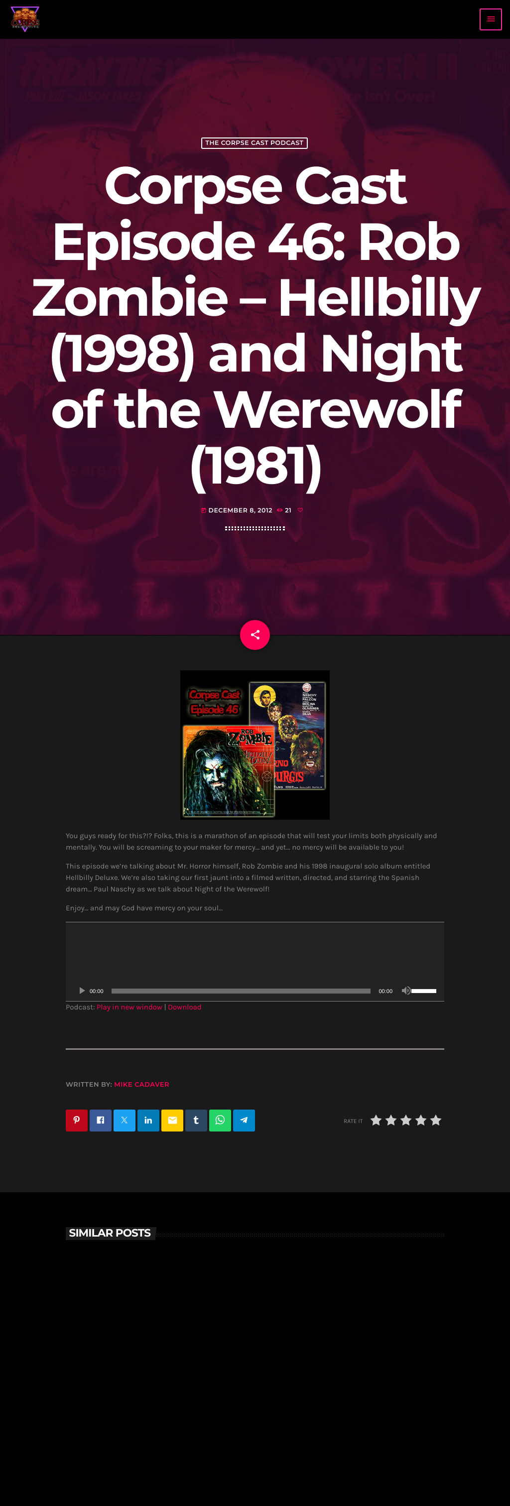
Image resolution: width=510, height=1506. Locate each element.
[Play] (82, 991)
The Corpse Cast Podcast (254, 143)
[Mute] (406, 991)
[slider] (241, 991)
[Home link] (25, 19)
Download (185, 1007)
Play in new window (129, 1007)
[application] (255, 962)
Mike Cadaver (141, 1085)
